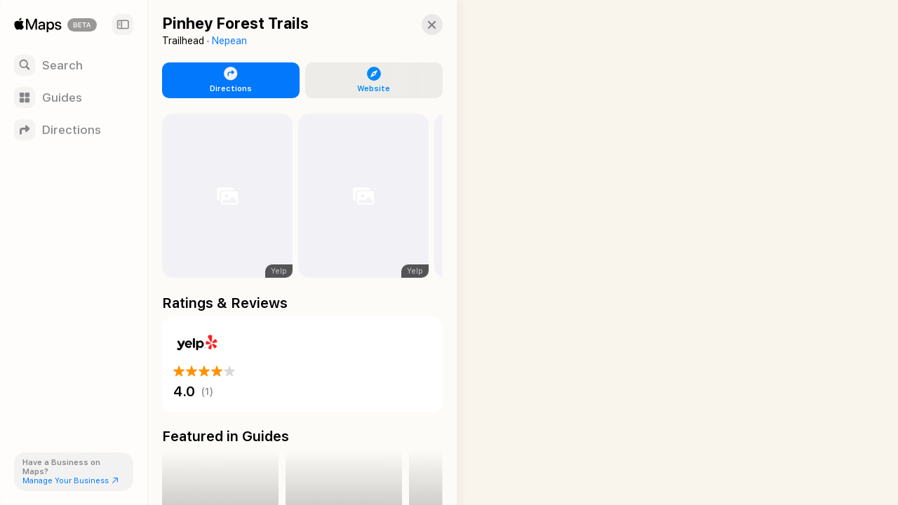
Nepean (229, 40)
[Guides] (73, 97)
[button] (418, 24)
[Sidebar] (122, 24)
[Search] (73, 65)
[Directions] (73, 130)
